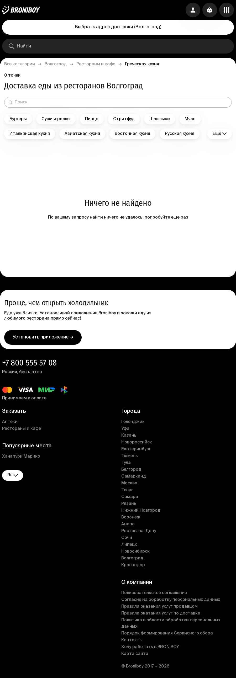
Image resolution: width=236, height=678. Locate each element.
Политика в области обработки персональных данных (170, 623)
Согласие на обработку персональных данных (170, 600)
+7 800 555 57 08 (29, 363)
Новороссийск (136, 442)
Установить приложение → (43, 337)
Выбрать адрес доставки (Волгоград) (118, 27)
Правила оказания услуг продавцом (159, 607)
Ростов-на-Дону (138, 531)
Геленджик (133, 422)
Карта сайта (134, 654)
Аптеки (10, 422)
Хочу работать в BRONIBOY (150, 647)
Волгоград (56, 64)
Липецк (129, 545)
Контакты (132, 640)
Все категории (19, 64)
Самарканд (133, 476)
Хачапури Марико (21, 456)
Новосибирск (135, 551)
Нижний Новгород (140, 510)
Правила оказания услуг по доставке (160, 613)
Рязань (128, 504)
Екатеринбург (136, 449)
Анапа (128, 524)
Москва (129, 483)
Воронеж (130, 517)
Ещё (220, 134)
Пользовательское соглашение (154, 593)
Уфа (125, 429)
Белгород (131, 470)
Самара (129, 497)
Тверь (127, 490)
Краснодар (133, 565)
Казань (129, 435)
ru (12, 475)
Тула (126, 463)
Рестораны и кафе (95, 64)
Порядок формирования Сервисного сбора (167, 633)
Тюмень (129, 456)
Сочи (126, 538)
